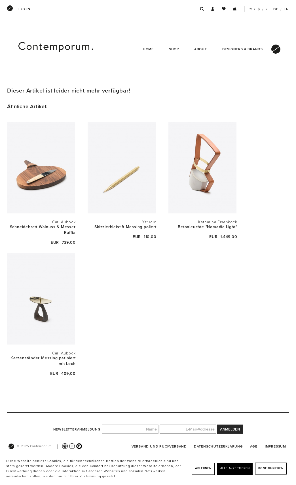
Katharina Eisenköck (217, 222)
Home (148, 49)
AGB (254, 446)
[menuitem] (24, 9)
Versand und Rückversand (159, 446)
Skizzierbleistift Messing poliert (125, 226)
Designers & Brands (242, 49)
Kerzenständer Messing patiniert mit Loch (43, 361)
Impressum (275, 446)
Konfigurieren (270, 468)
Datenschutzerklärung (218, 446)
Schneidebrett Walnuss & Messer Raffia (43, 229)
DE (275, 9)
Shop (174, 49)
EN (286, 9)
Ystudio (149, 222)
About (200, 49)
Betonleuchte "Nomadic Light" (207, 226)
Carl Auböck (64, 222)
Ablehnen (203, 468)
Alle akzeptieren (235, 468)
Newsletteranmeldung (77, 429)
